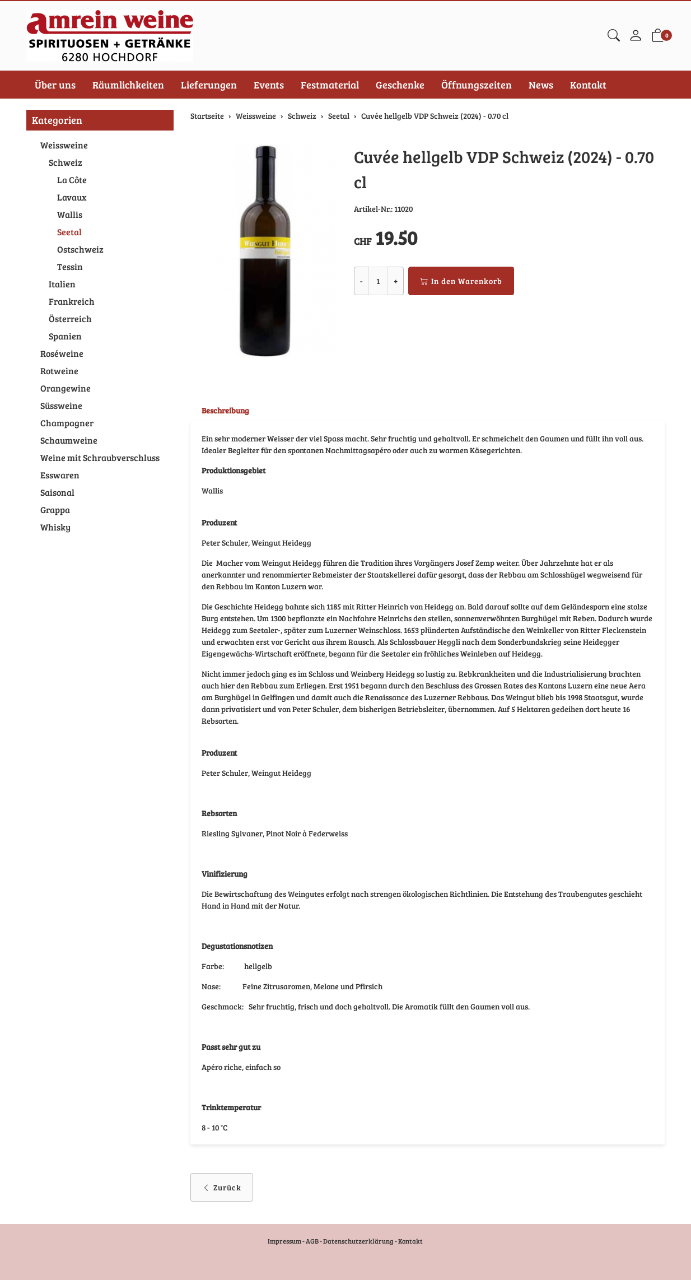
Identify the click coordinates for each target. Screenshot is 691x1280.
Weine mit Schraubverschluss (100, 457)
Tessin (70, 266)
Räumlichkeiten (128, 84)
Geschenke (400, 84)
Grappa (55, 509)
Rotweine (59, 370)
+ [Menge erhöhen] (396, 281)
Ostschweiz (80, 249)
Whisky (55, 527)
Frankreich (72, 301)
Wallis (69, 214)
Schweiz (65, 162)
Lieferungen (209, 84)
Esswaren (60, 475)
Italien (62, 284)
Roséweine (61, 353)
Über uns (55, 84)
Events (269, 84)
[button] (614, 36)
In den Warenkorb (461, 281)
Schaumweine (68, 440)
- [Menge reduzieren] (361, 281)
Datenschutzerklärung (358, 1240)
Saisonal (57, 492)
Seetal (69, 232)
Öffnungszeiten (476, 84)
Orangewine (65, 388)
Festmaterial (330, 84)
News (541, 84)
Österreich (70, 318)
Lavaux (72, 197)
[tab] (219, 410)
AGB (312, 1240)
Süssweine (61, 405)
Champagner (67, 423)
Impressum (284, 1240)
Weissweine (64, 145)
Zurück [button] (221, 1187)
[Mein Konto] (635, 36)
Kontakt (588, 84)
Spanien (65, 336)
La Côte (72, 179)
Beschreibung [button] (225, 410)
